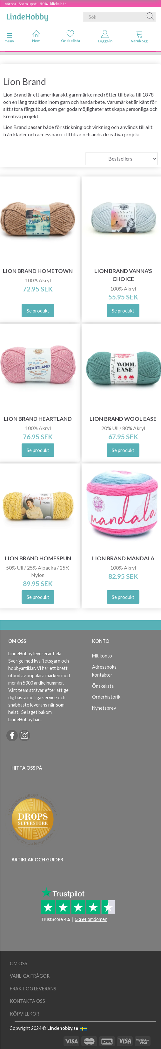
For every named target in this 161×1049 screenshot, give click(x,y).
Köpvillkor (24, 1014)
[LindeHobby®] (27, 16)
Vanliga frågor (30, 976)
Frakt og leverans (33, 988)
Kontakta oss (27, 1001)
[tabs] (139, 37)
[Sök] (150, 16)
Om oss (18, 963)
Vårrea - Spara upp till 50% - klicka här (35, 3)
